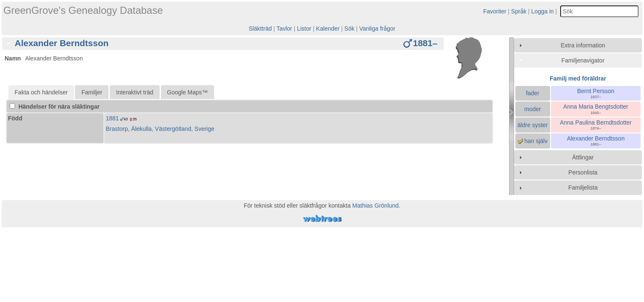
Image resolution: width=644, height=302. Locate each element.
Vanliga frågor (377, 28)
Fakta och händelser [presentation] (41, 92)
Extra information (583, 45)
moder (532, 109)
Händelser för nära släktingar (55, 106)
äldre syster (532, 125)
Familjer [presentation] (91, 92)
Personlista (583, 172)
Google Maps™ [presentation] (187, 92)
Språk (519, 11)
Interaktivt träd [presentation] (134, 92)
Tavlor (284, 28)
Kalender (327, 28)
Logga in (542, 11)
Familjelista (582, 187)
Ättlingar (583, 157)
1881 (112, 118)
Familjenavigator (583, 60)
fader (532, 93)
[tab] (223, 43)
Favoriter (494, 11)
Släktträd (260, 28)
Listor (304, 28)
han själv (533, 141)
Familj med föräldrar (578, 78)
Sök (349, 28)
